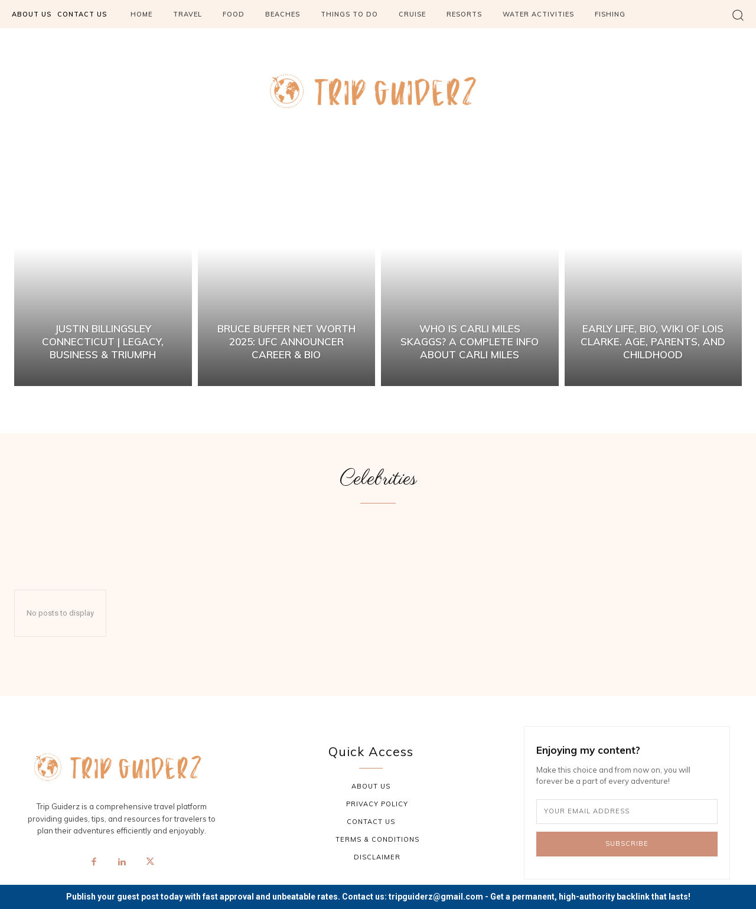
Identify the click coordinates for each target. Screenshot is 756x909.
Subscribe (627, 843)
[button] (738, 14)
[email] (627, 811)
